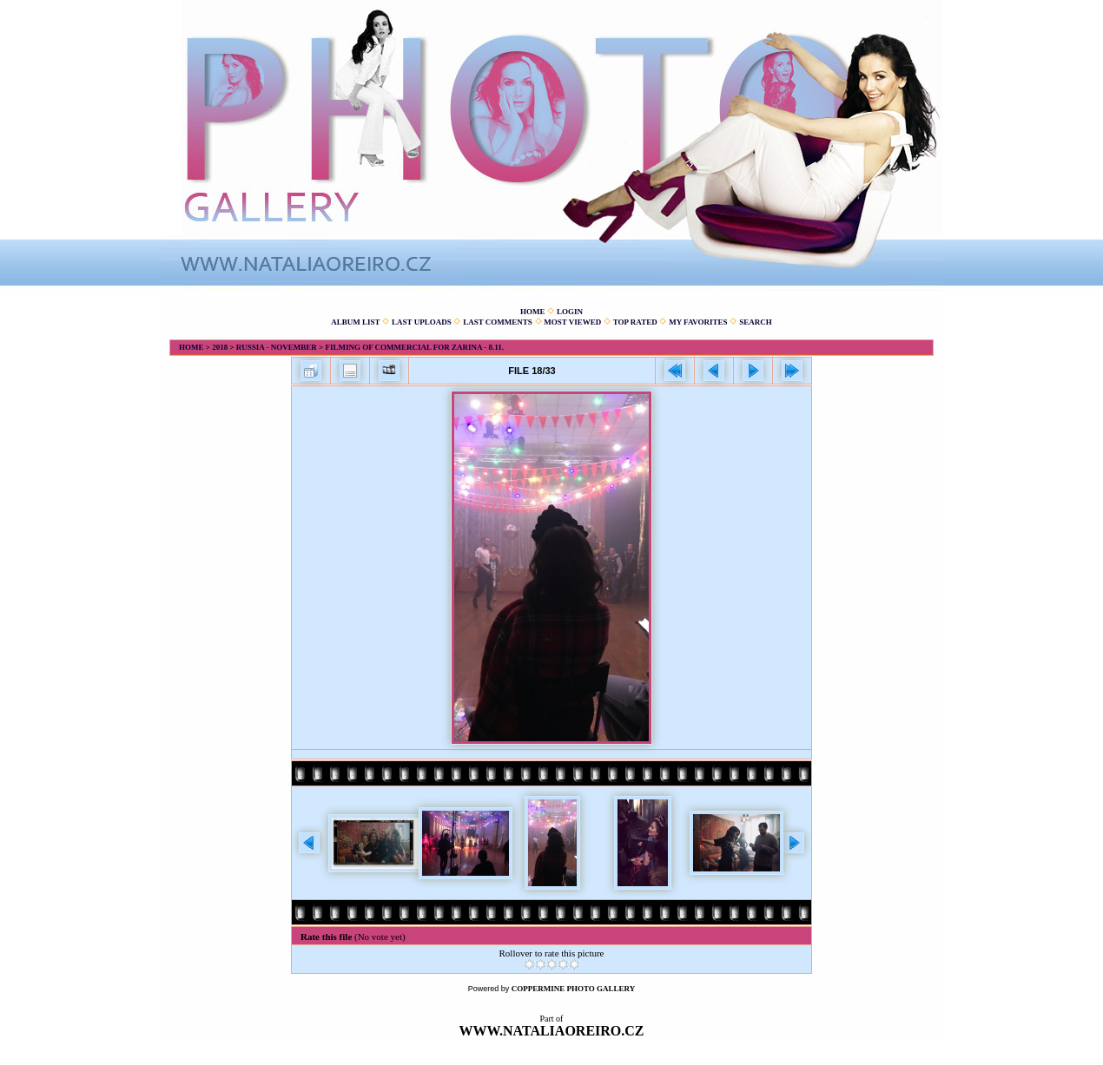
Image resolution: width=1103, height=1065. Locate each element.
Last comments (497, 322)
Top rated (635, 322)
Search (755, 322)
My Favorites (698, 322)
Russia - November (276, 347)
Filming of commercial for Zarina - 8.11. (414, 347)
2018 (220, 347)
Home (532, 311)
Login (570, 311)
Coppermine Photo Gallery (574, 988)
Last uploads (422, 322)
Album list (355, 322)
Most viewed (572, 322)
